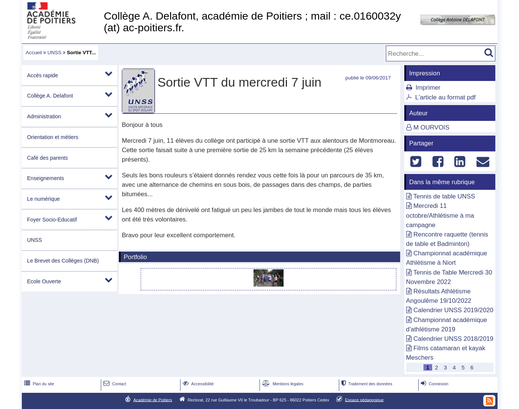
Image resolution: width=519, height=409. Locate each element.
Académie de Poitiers (152, 399)
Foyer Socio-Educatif (52, 220)
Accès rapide (42, 75)
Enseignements (45, 178)
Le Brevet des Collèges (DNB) (63, 261)
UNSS (54, 52)
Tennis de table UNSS (444, 196)
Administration (44, 116)
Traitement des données (366, 384)
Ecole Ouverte (44, 281)
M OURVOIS (431, 127)
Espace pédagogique (364, 399)
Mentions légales (282, 384)
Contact (114, 384)
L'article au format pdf (445, 97)
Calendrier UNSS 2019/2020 (453, 310)
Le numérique (43, 199)
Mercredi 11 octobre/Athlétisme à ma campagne (440, 215)
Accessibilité (197, 384)
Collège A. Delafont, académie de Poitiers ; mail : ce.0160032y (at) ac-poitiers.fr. (252, 22)
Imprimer (428, 87)
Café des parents (47, 158)
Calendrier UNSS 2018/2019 (453, 338)
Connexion (433, 384)
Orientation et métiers (52, 137)
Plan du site (38, 384)
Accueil (34, 52)
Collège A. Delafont (50, 96)
